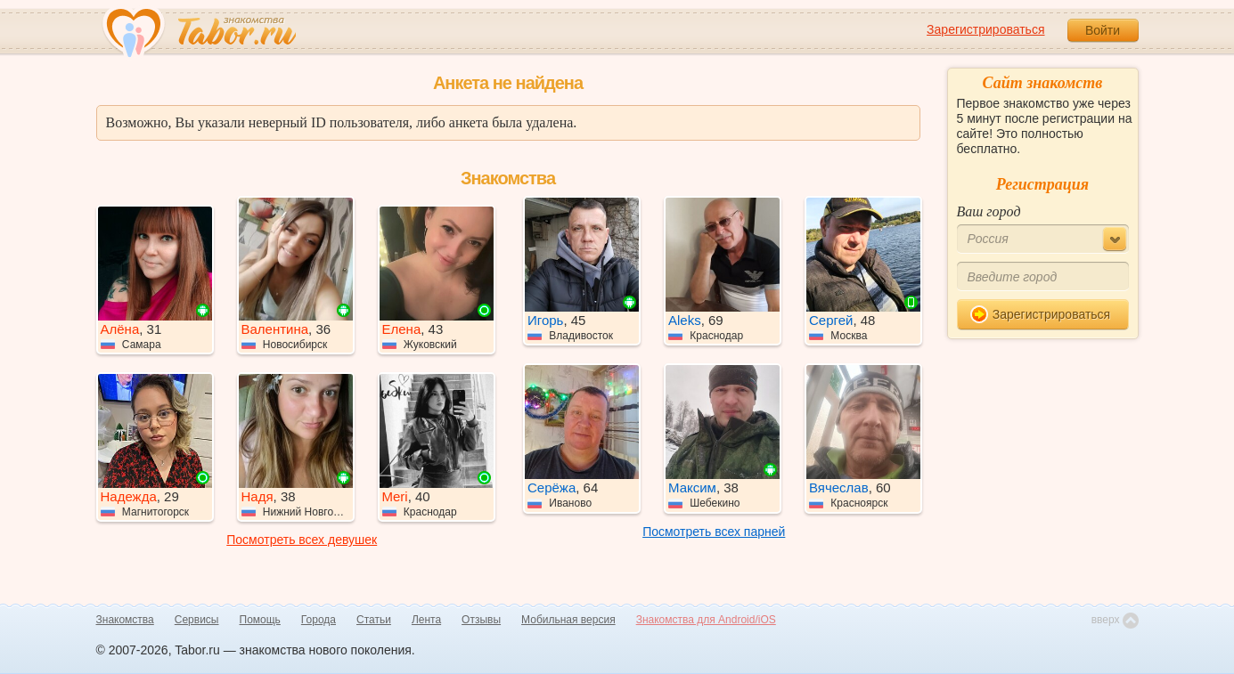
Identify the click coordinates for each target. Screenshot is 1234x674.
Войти (1102, 30)
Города (318, 619)
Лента (426, 619)
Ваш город (989, 211)
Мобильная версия (568, 619)
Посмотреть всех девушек (301, 539)
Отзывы (481, 619)
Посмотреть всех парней (713, 531)
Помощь (260, 619)
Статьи (373, 619)
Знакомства (125, 619)
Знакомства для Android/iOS (706, 619)
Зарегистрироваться (985, 29)
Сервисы (197, 619)
